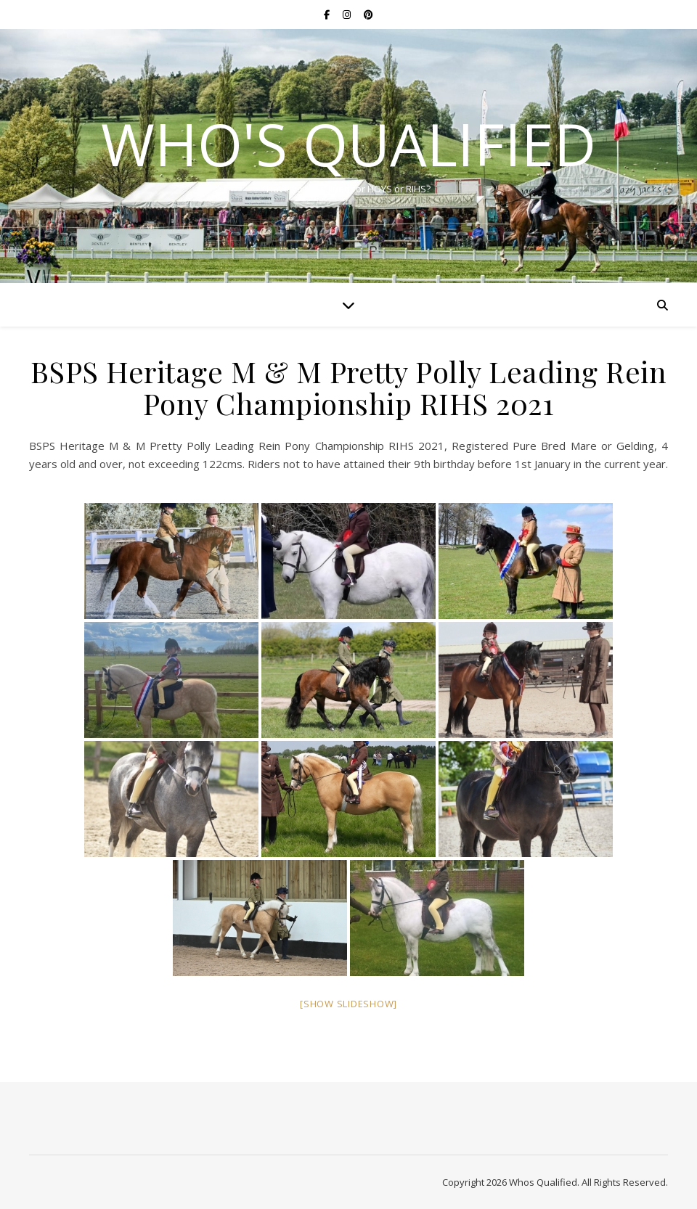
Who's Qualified (348, 144)
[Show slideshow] (348, 1003)
